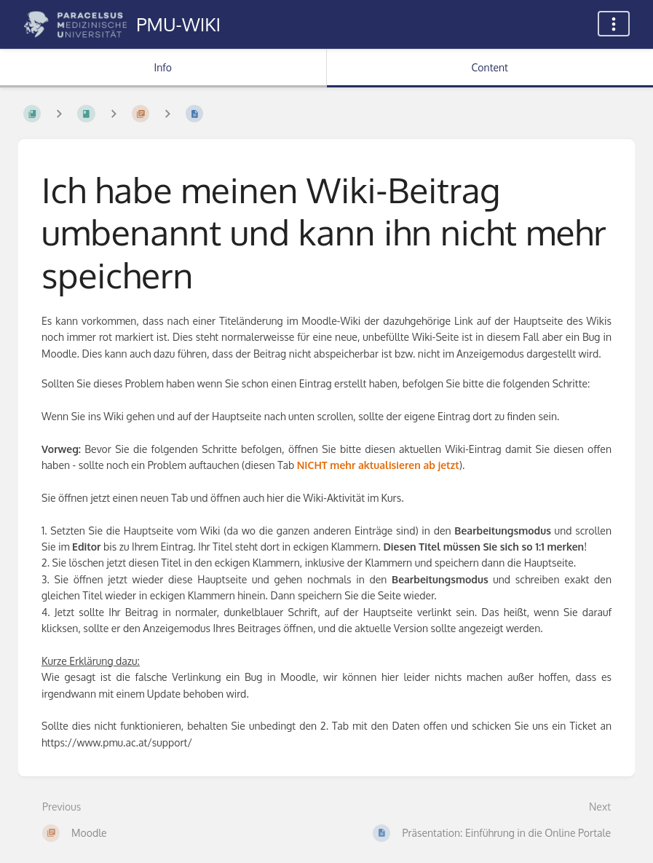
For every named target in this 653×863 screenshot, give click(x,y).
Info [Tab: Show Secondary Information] (163, 67)
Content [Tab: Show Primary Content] (490, 67)
